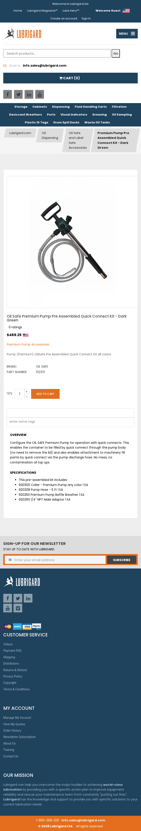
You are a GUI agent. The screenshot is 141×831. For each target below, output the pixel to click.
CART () (69, 78)
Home (17, 11)
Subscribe (121, 560)
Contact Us (10, 756)
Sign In (86, 18)
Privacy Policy (12, 676)
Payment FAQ (12, 650)
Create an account (63, 18)
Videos (8, 644)
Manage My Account (17, 717)
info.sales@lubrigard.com (83, 820)
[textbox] (20, 422)
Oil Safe (42, 366)
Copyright (9, 682)
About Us (9, 743)
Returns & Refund (15, 670)
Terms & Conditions (16, 689)
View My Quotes (14, 724)
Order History (12, 730)
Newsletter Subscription (19, 737)
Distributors (11, 663)
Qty (9, 393)
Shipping (9, 657)
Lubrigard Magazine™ (42, 11)
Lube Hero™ (71, 11)
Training (8, 750)
